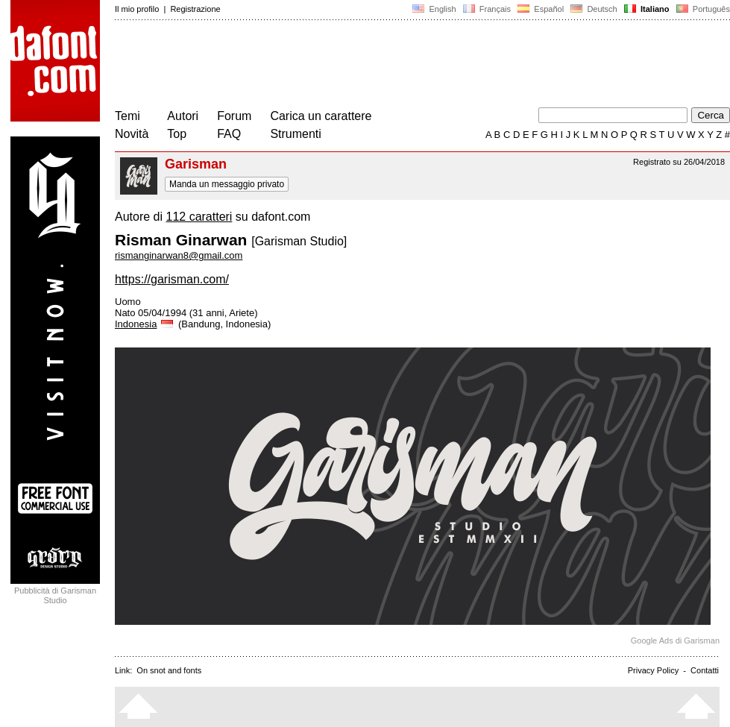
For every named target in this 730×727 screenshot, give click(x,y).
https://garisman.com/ (172, 279)
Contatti (704, 670)
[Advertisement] (386, 65)
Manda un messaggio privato (226, 184)
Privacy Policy (653, 670)
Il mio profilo (137, 8)
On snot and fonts (168, 670)
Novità (131, 134)
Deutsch (594, 8)
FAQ (229, 134)
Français (487, 8)
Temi (127, 116)
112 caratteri (199, 216)
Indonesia (145, 324)
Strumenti (295, 134)
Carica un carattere (320, 116)
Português (702, 8)
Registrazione (195, 8)
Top (176, 134)
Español (540, 8)
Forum (234, 116)
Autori (182, 116)
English (434, 8)
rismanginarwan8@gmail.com (178, 255)
